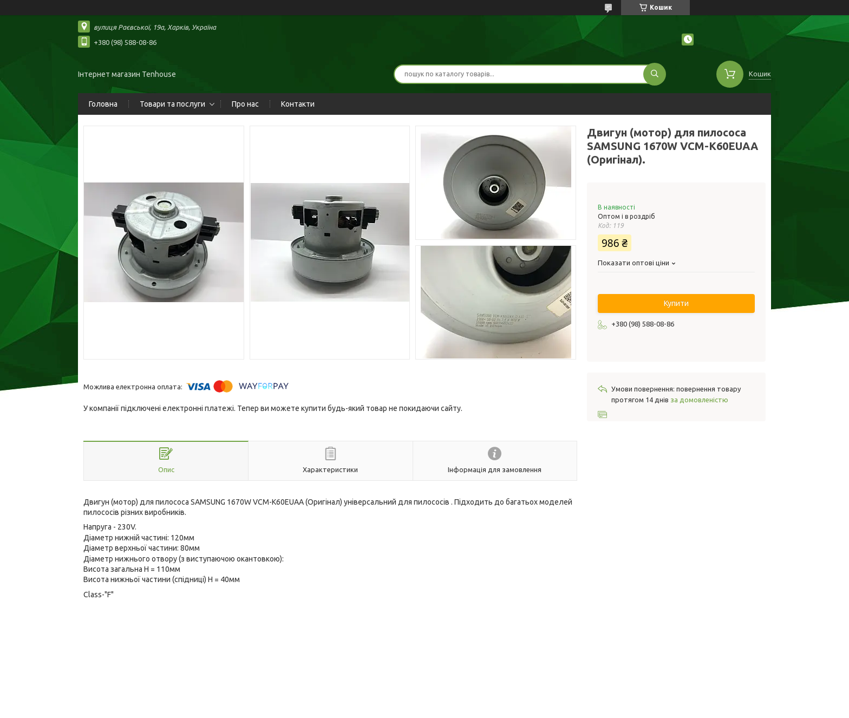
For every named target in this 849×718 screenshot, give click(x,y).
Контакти (298, 104)
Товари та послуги (172, 104)
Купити (676, 303)
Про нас (245, 104)
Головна (103, 104)
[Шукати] (654, 74)
